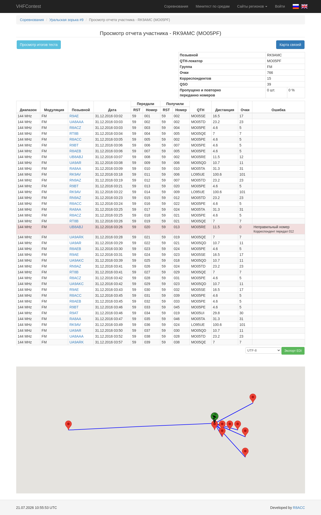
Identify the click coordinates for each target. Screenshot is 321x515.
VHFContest (28, 6)
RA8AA (75, 169)
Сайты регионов (252, 6)
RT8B (74, 133)
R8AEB (75, 151)
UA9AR (75, 163)
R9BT (74, 145)
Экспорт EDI (292, 351)
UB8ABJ (76, 157)
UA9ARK (76, 237)
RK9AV (75, 174)
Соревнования (176, 6)
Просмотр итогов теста (39, 45)
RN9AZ (75, 180)
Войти (280, 6)
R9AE (74, 116)
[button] (214, 425)
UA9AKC (76, 260)
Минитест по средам (213, 6)
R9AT (73, 313)
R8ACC (75, 139)
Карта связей (290, 45)
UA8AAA (76, 122)
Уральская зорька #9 (66, 20)
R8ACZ (75, 128)
